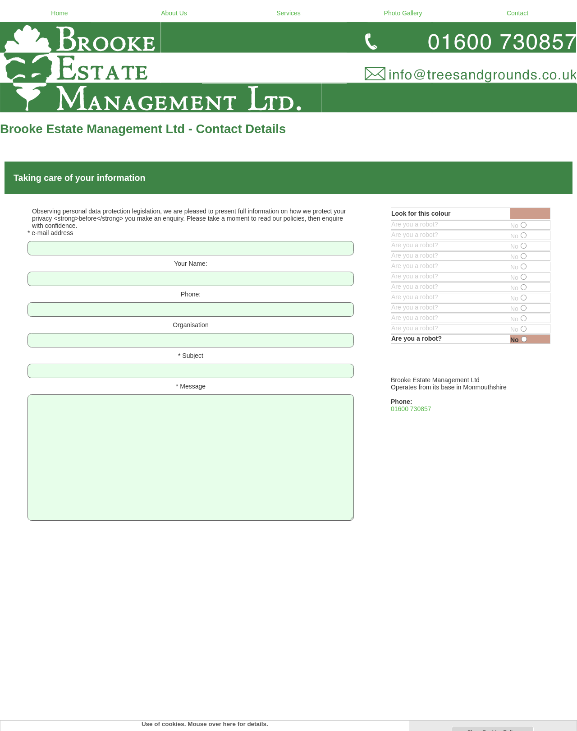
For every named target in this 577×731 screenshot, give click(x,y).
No (518, 225)
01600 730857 (411, 408)
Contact (517, 13)
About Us (174, 13)
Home (59, 13)
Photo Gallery (403, 13)
